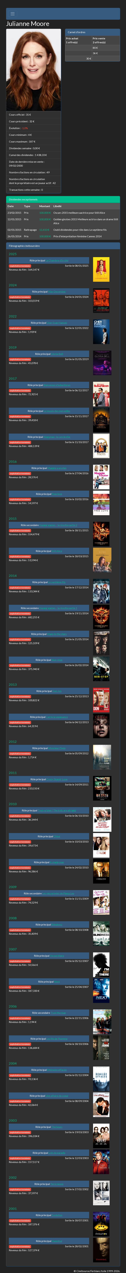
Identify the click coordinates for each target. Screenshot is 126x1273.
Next (57, 981)
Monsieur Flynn (57, 748)
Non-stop (56, 659)
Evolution (57, 1215)
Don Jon (56, 691)
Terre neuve (56, 1183)
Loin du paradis (56, 1152)
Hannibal (57, 1240)
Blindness (56, 924)
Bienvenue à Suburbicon (56, 385)
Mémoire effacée (57, 1069)
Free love (57, 493)
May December (57, 291)
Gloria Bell (57, 353)
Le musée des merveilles (57, 410)
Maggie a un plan (56, 467)
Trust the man (58, 1012)
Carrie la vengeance (57, 716)
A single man (57, 862)
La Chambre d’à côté (57, 260)
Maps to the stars (57, 633)
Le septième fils (57, 582)
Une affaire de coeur (57, 1095)
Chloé (57, 836)
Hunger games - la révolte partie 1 (58, 608)
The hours (56, 1126)
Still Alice (57, 550)
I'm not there (57, 955)
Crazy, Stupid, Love (57, 779)
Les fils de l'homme (57, 1038)
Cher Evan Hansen (57, 322)
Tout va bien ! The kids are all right (57, 810)
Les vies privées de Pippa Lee (58, 893)
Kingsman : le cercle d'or (56, 436)
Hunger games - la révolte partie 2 (58, 525)
